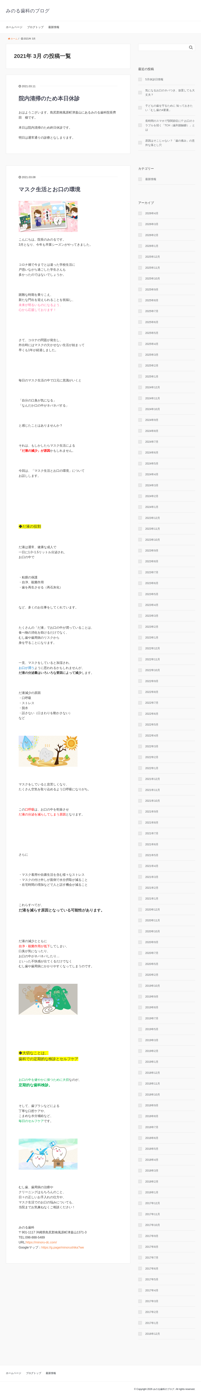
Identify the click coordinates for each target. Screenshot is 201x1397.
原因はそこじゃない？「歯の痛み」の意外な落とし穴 (170, 143)
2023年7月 (151, 572)
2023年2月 (151, 626)
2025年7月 (151, 311)
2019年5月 (151, 1029)
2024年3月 (151, 485)
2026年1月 (151, 245)
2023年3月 (151, 615)
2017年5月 (151, 1279)
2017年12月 (152, 1203)
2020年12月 (152, 909)
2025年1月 (151, 376)
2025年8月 (151, 300)
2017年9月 (151, 1236)
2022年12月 (152, 648)
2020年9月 (151, 942)
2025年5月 (151, 332)
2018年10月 (152, 1094)
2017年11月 (152, 1214)
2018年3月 (151, 1170)
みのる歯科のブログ (28, 10)
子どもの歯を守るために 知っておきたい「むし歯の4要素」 (169, 108)
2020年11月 (152, 920)
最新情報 (53, 27)
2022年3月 (151, 746)
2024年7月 (151, 441)
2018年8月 (151, 1116)
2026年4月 (151, 213)
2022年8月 (151, 691)
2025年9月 (151, 289)
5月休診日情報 (154, 79)
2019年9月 (151, 996)
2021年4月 (151, 866)
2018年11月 (152, 1083)
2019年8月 (151, 1007)
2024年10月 (152, 409)
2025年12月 (152, 256)
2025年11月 (152, 267)
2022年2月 (151, 757)
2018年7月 (151, 1127)
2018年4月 (151, 1159)
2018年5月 (151, 1148)
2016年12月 (152, 1333)
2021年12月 (152, 778)
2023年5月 (151, 594)
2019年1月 (151, 1061)
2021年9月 (151, 811)
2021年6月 (151, 844)
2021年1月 (151, 898)
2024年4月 (151, 474)
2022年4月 (151, 735)
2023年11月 (152, 528)
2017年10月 (152, 1225)
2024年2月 (151, 496)
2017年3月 (151, 1301)
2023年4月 (151, 604)
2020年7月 (151, 953)
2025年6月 (151, 322)
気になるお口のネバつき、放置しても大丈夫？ (170, 92)
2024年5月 (151, 463)
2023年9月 (151, 550)
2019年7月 (151, 1018)
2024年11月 (152, 398)
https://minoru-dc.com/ (41, 1242)
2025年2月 (151, 365)
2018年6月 (151, 1138)
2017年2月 (151, 1312)
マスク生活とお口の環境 (49, 189)
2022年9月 (151, 681)
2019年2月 (151, 1051)
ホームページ (14, 27)
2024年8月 (151, 430)
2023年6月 (151, 583)
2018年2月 (151, 1181)
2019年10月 (152, 985)
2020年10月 (152, 931)
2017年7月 (151, 1257)
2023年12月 (152, 517)
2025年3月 (151, 354)
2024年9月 (151, 419)
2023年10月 (152, 539)
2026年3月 (151, 224)
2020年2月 (151, 974)
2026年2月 (151, 235)
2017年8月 (151, 1246)
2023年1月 (151, 637)
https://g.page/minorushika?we (62, 1247)
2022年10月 (152, 670)
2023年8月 (151, 561)
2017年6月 (151, 1268)
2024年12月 (152, 387)
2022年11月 (152, 659)
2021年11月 (152, 789)
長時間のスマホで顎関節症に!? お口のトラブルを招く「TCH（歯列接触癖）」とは (170, 125)
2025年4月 (151, 343)
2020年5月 (151, 964)
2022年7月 (151, 702)
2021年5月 (151, 855)
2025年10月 (152, 278)
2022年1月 (151, 768)
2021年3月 (151, 877)
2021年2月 (151, 887)
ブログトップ (35, 27)
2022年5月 (151, 724)
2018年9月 (151, 1105)
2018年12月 (152, 1072)
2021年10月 (152, 800)
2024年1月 (151, 506)
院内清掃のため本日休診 (49, 98)
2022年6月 (151, 713)
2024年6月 (151, 452)
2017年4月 (151, 1290)
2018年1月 (151, 1192)
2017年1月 (151, 1323)
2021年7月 (151, 833)
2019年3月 (151, 1040)
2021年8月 (151, 822)
